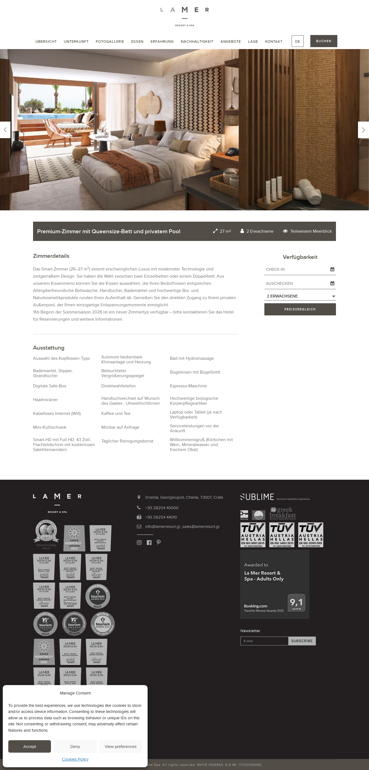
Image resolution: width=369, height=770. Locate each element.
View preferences (121, 746)
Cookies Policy (75, 759)
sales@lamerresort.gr (201, 526)
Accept (29, 746)
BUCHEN (324, 41)
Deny (75, 746)
